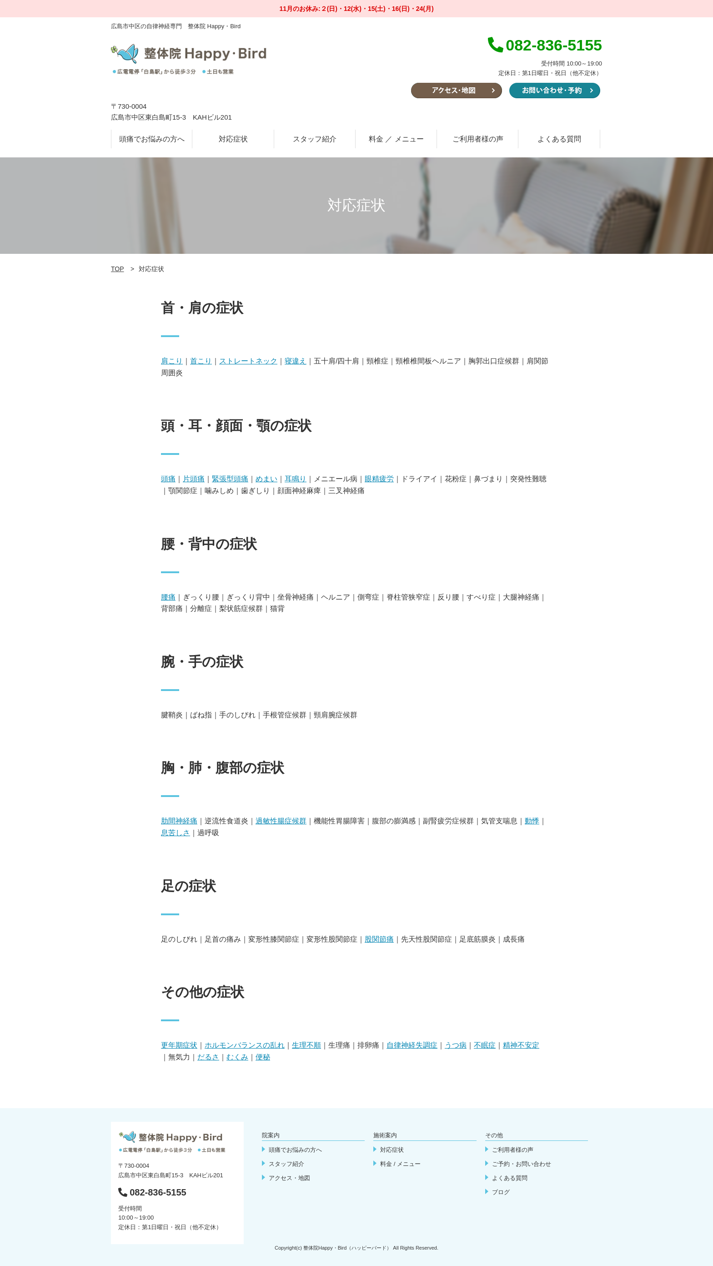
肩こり (172, 361)
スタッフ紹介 (314, 139)
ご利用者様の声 (477, 139)
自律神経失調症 (412, 1045)
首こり (201, 361)
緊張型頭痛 (230, 479)
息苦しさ (175, 833)
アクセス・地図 (289, 1178)
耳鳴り (295, 479)
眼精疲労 (379, 479)
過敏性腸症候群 (281, 821)
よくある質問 (559, 139)
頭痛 (168, 479)
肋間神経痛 (179, 821)
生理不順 (306, 1045)
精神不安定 (521, 1045)
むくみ (237, 1057)
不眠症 (485, 1045)
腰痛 (168, 597)
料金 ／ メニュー (396, 139)
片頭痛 (194, 479)
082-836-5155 (152, 1192)
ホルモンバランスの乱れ (245, 1045)
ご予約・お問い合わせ (521, 1163)
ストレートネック (248, 361)
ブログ (501, 1192)
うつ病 (456, 1045)
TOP (117, 268)
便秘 (263, 1057)
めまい (266, 479)
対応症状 (233, 139)
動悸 (532, 821)
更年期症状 (179, 1045)
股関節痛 (379, 939)
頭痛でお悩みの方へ (152, 139)
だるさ (208, 1057)
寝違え (295, 361)
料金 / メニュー (400, 1163)
